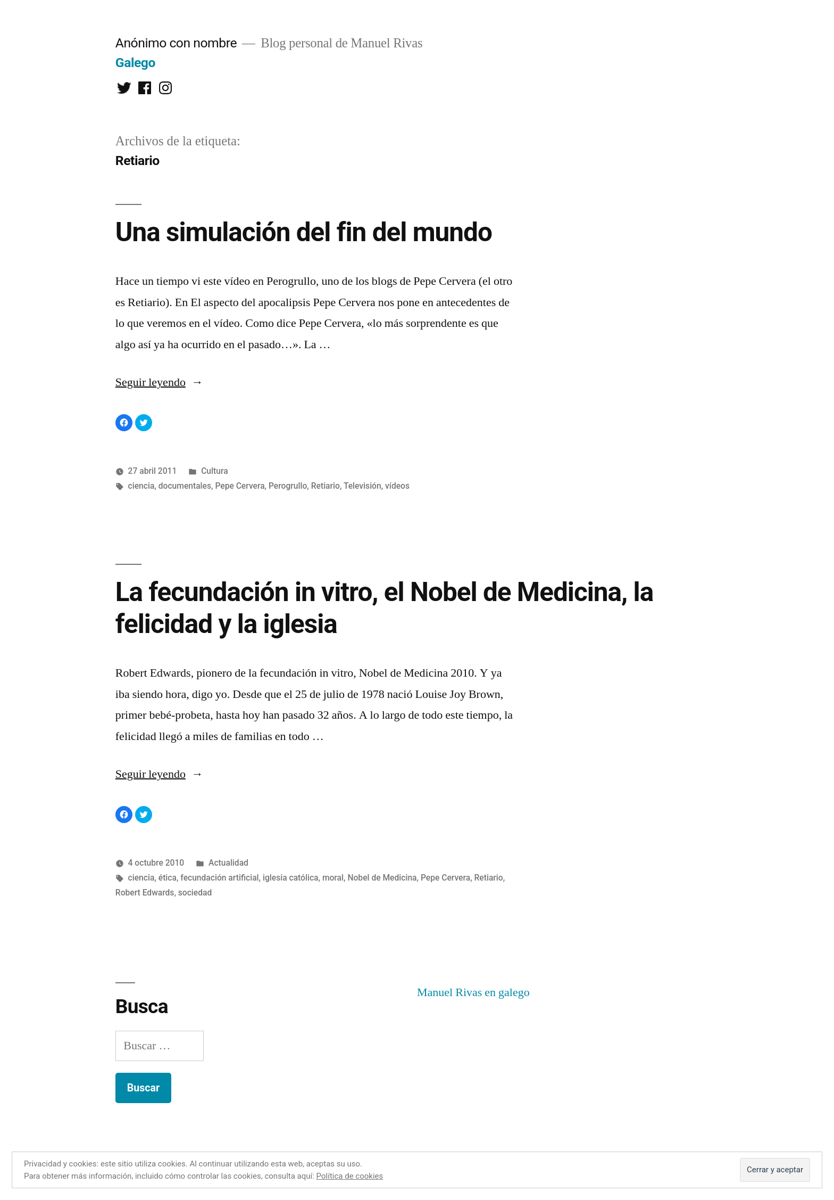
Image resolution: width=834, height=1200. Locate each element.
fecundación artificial (219, 878)
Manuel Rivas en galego (473, 992)
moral (333, 878)
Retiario (325, 486)
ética (168, 878)
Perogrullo (288, 486)
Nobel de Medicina (381, 878)
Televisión (362, 486)
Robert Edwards (144, 892)
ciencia (141, 486)
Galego (135, 62)
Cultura (214, 471)
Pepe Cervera (239, 486)
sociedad (195, 892)
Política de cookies (349, 1176)
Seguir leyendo (159, 382)
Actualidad (228, 863)
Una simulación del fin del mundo (303, 232)
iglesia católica (291, 878)
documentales (185, 486)
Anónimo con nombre (176, 43)
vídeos (397, 486)
